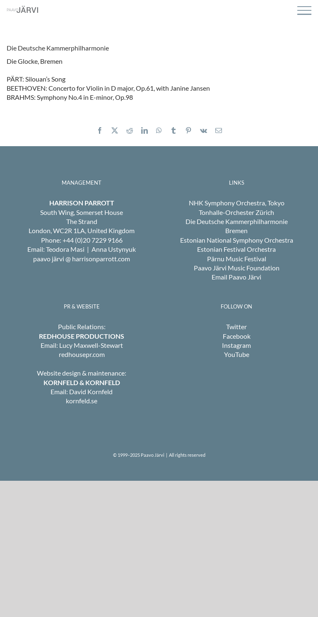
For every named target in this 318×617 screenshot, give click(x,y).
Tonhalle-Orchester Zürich (236, 212)
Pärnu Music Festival (236, 259)
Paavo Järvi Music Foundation (236, 268)
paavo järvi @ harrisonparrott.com (81, 259)
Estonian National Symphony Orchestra (236, 240)
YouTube (236, 354)
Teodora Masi (65, 249)
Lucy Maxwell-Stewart (91, 345)
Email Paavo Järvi (236, 277)
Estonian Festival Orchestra (236, 249)
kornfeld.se (81, 401)
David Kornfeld (91, 391)
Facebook (237, 336)
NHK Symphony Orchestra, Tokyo (236, 203)
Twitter (236, 326)
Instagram (236, 345)
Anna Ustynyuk (114, 249)
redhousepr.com (82, 354)
